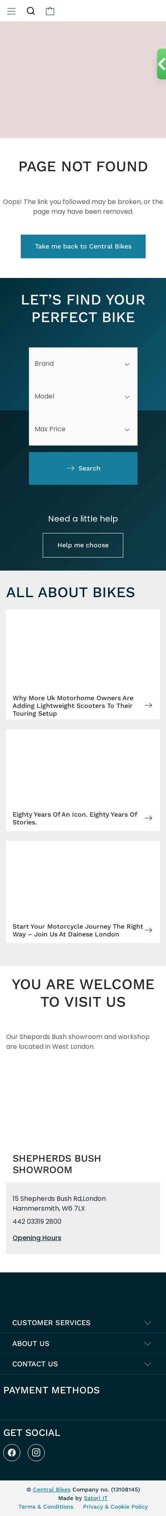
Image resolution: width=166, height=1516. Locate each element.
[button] (30, 11)
